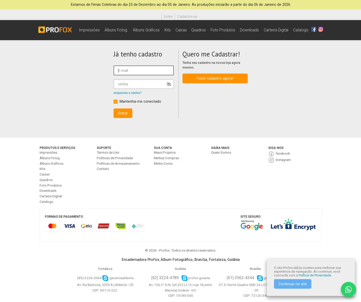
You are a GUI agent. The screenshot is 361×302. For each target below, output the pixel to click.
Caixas (181, 30)
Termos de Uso (108, 152)
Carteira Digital (276, 30)
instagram (283, 160)
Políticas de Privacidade (115, 158)
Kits (167, 30)
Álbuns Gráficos (146, 30)
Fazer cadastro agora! (215, 78)
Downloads (249, 30)
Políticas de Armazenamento (118, 163)
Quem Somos (221, 152)
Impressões (89, 30)
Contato (103, 169)
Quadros (198, 30)
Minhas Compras (166, 158)
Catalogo (300, 30)
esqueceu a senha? (128, 93)
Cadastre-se (187, 16)
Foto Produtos (223, 30)
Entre (168, 16)
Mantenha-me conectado (140, 101)
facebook (283, 153)
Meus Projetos (165, 152)
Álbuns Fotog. (116, 30)
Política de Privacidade (315, 275)
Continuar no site (293, 284)
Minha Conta (163, 163)
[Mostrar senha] (168, 84)
